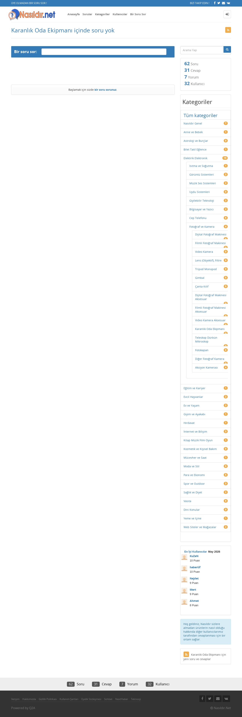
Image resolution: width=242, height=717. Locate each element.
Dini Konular (192, 510)
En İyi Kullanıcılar (195, 551)
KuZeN (194, 556)
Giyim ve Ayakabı (194, 414)
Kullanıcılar (120, 14)
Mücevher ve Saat (195, 457)
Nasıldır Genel (193, 123)
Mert (193, 589)
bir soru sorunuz (105, 89)
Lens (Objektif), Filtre (208, 260)
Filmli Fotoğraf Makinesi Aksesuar (210, 309)
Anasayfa (73, 14)
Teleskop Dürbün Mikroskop (206, 339)
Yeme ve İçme (192, 518)
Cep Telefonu (198, 218)
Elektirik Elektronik (195, 158)
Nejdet (194, 578)
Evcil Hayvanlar (193, 397)
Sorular (87, 14)
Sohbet (108, 699)
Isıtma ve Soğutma (201, 166)
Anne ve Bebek (193, 132)
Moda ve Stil (191, 466)
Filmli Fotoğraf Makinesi (210, 243)
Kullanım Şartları (69, 699)
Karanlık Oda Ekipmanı (210, 329)
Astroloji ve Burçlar (196, 141)
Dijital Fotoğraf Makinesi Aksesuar (210, 297)
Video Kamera (204, 252)
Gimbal (199, 278)
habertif (195, 567)
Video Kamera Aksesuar (210, 320)
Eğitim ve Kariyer (194, 388)
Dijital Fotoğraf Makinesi (210, 234)
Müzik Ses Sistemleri (202, 183)
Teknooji (136, 699)
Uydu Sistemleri (199, 192)
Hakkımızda (29, 699)
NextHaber (121, 699)
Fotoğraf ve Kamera (201, 226)
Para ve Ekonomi (194, 475)
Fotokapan (201, 350)
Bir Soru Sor (138, 14)
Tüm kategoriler (201, 115)
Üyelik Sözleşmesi (91, 699)
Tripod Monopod (206, 269)
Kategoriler (102, 14)
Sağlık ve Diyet (193, 492)
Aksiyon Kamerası (206, 367)
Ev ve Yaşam (191, 405)
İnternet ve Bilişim (195, 431)
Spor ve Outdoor (194, 483)
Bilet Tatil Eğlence (195, 149)
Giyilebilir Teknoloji (201, 200)
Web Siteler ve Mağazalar (200, 527)
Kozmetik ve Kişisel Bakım (200, 449)
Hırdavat (189, 423)
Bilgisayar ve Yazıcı (201, 209)
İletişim (15, 699)
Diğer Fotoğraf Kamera (209, 359)
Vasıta (187, 501)
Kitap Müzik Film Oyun (198, 440)
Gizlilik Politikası (48, 699)
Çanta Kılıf (201, 286)
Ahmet (194, 601)
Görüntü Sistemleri (201, 174)
